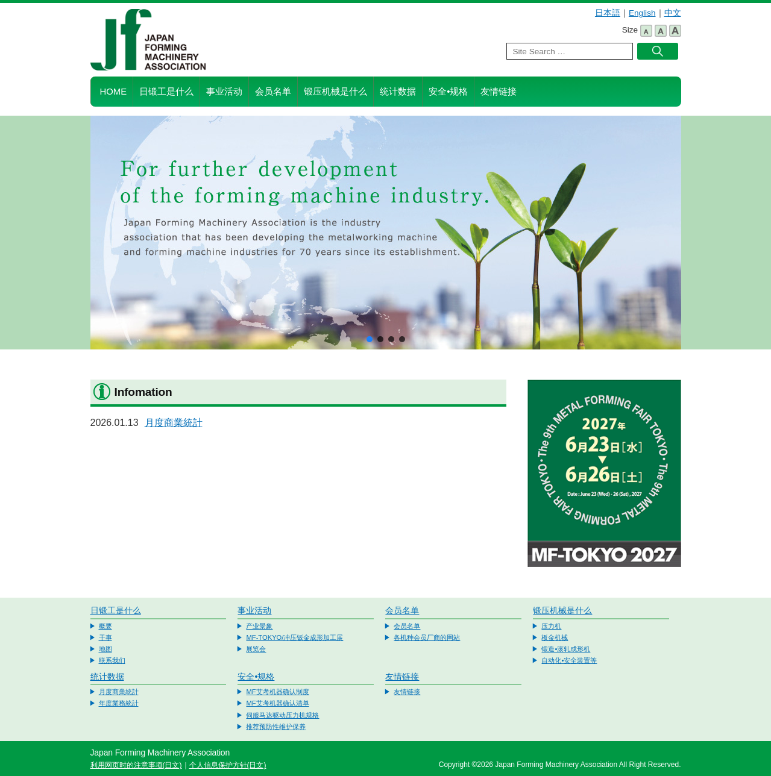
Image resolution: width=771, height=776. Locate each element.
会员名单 (273, 91)
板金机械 (554, 637)
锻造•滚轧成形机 (565, 648)
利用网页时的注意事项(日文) (136, 765)
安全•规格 (448, 91)
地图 (105, 648)
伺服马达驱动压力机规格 (282, 715)
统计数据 (398, 91)
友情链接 (498, 91)
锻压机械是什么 (335, 91)
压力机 (551, 626)
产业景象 (259, 626)
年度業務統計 (119, 703)
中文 (672, 12)
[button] (370, 339)
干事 (105, 637)
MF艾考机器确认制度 (277, 691)
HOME (113, 91)
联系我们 (112, 660)
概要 (105, 626)
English (642, 12)
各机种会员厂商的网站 (427, 637)
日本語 (607, 12)
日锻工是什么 (166, 91)
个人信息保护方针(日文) (227, 765)
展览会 (256, 648)
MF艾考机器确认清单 (277, 703)
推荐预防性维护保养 (276, 726)
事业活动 (224, 91)
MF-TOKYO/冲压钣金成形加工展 (294, 637)
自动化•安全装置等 (569, 660)
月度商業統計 (174, 423)
